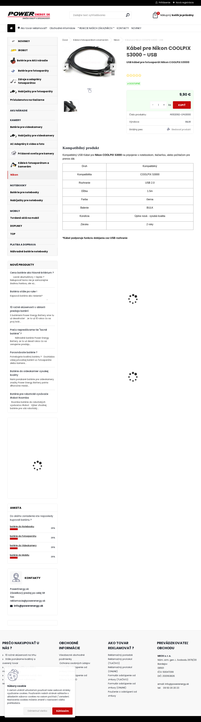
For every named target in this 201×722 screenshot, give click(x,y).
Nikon (117, 39)
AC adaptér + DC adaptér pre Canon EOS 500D (83, 381)
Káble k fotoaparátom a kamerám (90, 39)
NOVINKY (136, 28)
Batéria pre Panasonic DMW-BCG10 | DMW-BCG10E (171, 383)
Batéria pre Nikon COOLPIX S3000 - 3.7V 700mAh (81, 307)
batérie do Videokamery (23, 545)
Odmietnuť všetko (37, 710)
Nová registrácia (185, 2)
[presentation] (65, 66)
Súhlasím (62, 711)
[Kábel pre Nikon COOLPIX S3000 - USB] (89, 61)
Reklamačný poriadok (120, 655)
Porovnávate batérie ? (23, 352)
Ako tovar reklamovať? (32, 28)
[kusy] (156, 105)
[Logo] (29, 15)
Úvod (65, 39)
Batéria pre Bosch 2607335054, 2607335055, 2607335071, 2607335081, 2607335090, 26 (38, 476)
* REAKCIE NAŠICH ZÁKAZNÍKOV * (96, 28)
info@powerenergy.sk (28, 606)
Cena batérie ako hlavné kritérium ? (32, 272)
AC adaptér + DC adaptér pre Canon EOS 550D (127, 383)
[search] (128, 15)
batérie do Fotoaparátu (23, 536)
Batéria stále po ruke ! (23, 291)
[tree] (76, 669)
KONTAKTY (123, 28)
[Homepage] (11, 28)
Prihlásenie (164, 2)
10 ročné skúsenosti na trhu (20, 655)
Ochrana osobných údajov (75, 663)
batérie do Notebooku (22, 526)
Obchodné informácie (62, 28)
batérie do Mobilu (19, 555)
